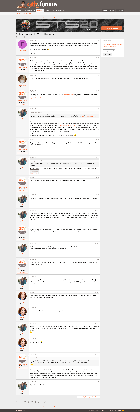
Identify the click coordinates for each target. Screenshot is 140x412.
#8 (98, 177)
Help (115, 410)
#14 (98, 276)
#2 (98, 57)
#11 (98, 226)
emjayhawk (20, 37)
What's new (48, 10)
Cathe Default (20, 410)
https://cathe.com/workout (68, 125)
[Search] (120, 10)
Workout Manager (29, 10)
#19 (98, 354)
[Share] (96, 41)
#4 (98, 91)
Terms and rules (100, 410)
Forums (39, 10)
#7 (98, 157)
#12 (98, 243)
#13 (98, 259)
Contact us (91, 410)
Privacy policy (109, 410)
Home (19, 10)
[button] (53, 10)
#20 (98, 381)
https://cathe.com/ (68, 94)
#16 (98, 308)
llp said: (33, 358)
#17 (98, 323)
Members (59, 10)
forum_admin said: (36, 112)
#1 (98, 40)
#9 (98, 195)
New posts (19, 13)
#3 (98, 75)
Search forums (27, 13)
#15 (98, 292)
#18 (98, 339)
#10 (98, 210)
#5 (98, 108)
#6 (98, 139)
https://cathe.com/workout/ (38, 98)
